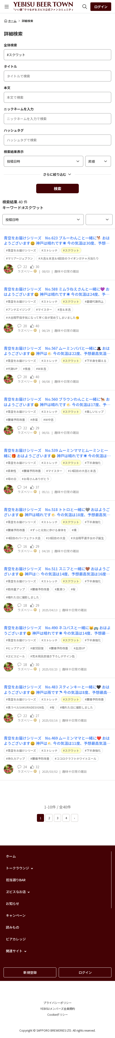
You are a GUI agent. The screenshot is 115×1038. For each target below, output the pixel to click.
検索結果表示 (14, 151)
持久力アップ (16, 758)
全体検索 (10, 45)
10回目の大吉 (56, 538)
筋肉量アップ (16, 589)
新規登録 (30, 972)
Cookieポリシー (57, 1014)
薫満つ (61, 589)
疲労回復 (38, 648)
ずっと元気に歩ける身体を (49, 530)
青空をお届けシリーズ (22, 250)
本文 (7, 87)
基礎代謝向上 (95, 301)
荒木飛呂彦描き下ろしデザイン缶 (53, 656)
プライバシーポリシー (57, 1003)
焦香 (28, 369)
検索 (57, 188)
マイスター (45, 309)
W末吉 (42, 369)
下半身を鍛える (96, 361)
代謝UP (13, 369)
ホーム (10, 21)
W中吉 (49, 420)
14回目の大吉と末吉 (83, 471)
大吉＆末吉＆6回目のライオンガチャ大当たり (69, 258)
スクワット (72, 250)
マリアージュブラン (20, 258)
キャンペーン (16, 915)
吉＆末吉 (65, 309)
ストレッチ (50, 250)
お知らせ (12, 903)
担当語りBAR (16, 879)
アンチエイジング (19, 309)
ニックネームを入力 (19, 109)
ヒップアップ (16, 648)
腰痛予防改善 (16, 420)
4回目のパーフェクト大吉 (24, 538)
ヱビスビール (16, 656)
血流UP (80, 648)
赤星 (35, 420)
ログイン (100, 6)
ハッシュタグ (14, 130)
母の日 (12, 479)
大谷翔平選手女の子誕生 (88, 538)
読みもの (12, 927)
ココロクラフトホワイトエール (76, 758)
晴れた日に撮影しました (23, 597)
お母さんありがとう (36, 479)
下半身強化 (94, 463)
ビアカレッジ (16, 939)
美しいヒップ (95, 411)
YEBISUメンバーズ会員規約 (57, 1009)
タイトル (10, 66)
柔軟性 (12, 471)
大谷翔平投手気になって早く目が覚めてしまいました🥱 (43, 317)
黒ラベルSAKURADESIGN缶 (26, 707)
